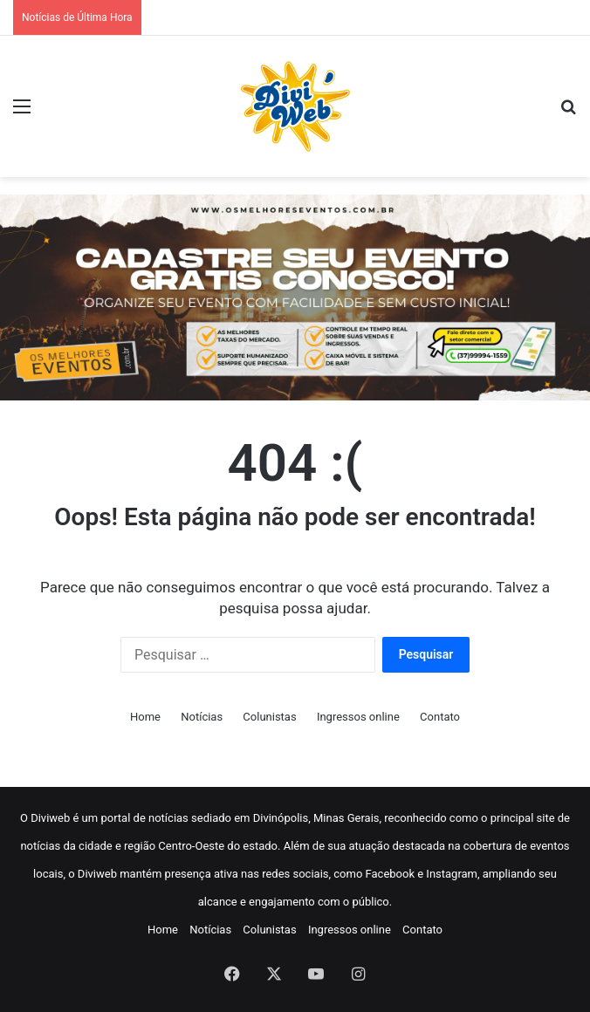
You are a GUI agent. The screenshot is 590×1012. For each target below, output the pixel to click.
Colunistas (269, 716)
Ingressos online (358, 716)
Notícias (202, 716)
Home (145, 716)
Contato (440, 716)
